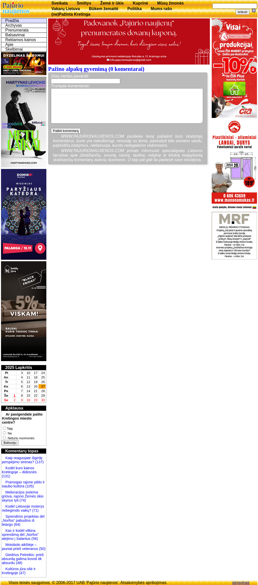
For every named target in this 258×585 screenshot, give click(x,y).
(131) (6, 476)
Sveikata (59, 3)
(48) (19, 563)
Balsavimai (15, 35)
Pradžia (12, 20)
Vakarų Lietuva (65, 9)
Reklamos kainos (20, 40)
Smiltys (84, 3)
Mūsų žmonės (170, 3)
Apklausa (14, 408)
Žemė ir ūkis (112, 3)
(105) (29, 486)
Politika (134, 9)
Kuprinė (140, 3)
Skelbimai (14, 49)
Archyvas (13, 25)
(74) (22, 500)
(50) (42, 549)
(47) (22, 573)
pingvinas (240, 582)
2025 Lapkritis (18, 367)
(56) (34, 539)
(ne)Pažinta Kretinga (70, 14)
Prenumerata (17, 30)
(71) (35, 510)
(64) (16, 524)
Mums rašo (161, 9)
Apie (9, 44)
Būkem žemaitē (103, 9)
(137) (39, 462)
